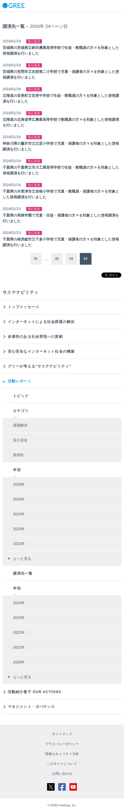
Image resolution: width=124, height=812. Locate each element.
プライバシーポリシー (62, 744)
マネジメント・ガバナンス (31, 707)
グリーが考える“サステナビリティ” (39, 366)
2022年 (19, 544)
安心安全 (20, 440)
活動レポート (19, 381)
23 (71, 259)
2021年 (19, 647)
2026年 (19, 484)
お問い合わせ (62, 774)
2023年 (19, 529)
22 (56, 259)
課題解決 (20, 425)
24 (85, 259)
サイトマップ (62, 734)
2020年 (19, 662)
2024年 (19, 514)
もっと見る (22, 558)
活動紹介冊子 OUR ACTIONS (34, 692)
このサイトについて (62, 764)
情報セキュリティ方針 (62, 754)
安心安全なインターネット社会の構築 (41, 351)
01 (35, 259)
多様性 (18, 455)
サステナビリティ (20, 292)
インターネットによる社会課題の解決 (41, 322)
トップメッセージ (23, 307)
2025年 (19, 499)
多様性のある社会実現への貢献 (35, 336)
